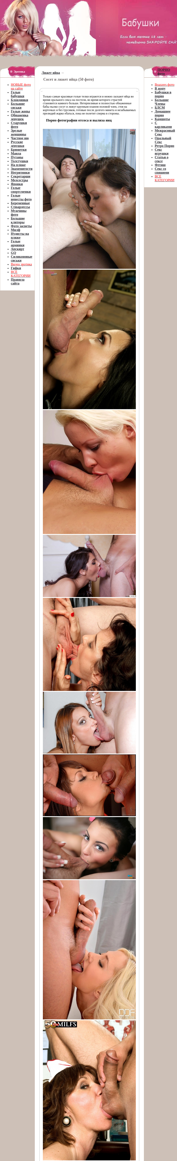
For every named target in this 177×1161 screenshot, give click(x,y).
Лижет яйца (51, 73)
